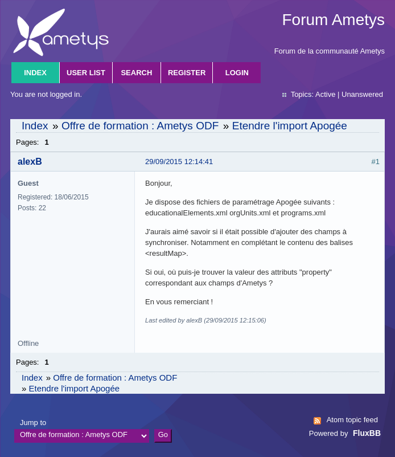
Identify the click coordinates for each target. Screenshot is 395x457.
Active (325, 94)
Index (35, 72)
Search (136, 72)
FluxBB (367, 433)
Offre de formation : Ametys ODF (140, 126)
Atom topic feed (352, 419)
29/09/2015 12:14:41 (179, 161)
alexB (30, 161)
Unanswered (362, 94)
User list (86, 72)
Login (237, 72)
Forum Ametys (333, 19)
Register (186, 72)
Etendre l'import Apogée (289, 126)
